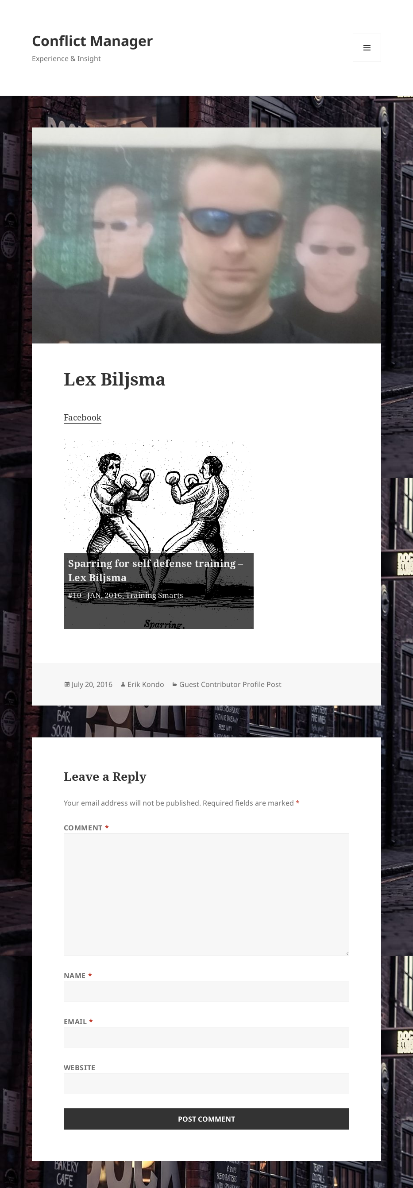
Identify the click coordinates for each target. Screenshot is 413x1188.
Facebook (82, 417)
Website (80, 1067)
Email (78, 1021)
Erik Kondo (145, 684)
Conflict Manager (92, 40)
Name (78, 975)
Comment (86, 828)
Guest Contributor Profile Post (230, 684)
